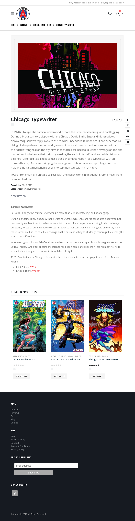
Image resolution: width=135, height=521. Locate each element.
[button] (13, 14)
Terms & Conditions (20, 446)
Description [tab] (18, 196)
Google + (127, 136)
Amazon (36, 270)
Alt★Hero (17, 356)
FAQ (13, 436)
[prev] (114, 120)
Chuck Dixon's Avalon (71, 356)
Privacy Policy (17, 449)
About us (15, 409)
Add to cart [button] (21, 376)
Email (127, 142)
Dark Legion (36, 188)
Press (14, 416)
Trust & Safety (18, 439)
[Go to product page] (29, 326)
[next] (119, 120)
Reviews (15, 412)
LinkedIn (127, 130)
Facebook (127, 119)
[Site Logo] (23, 13)
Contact (14, 422)
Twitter (127, 125)
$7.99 (33, 267)
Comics (25, 188)
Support (15, 442)
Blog (13, 419)
